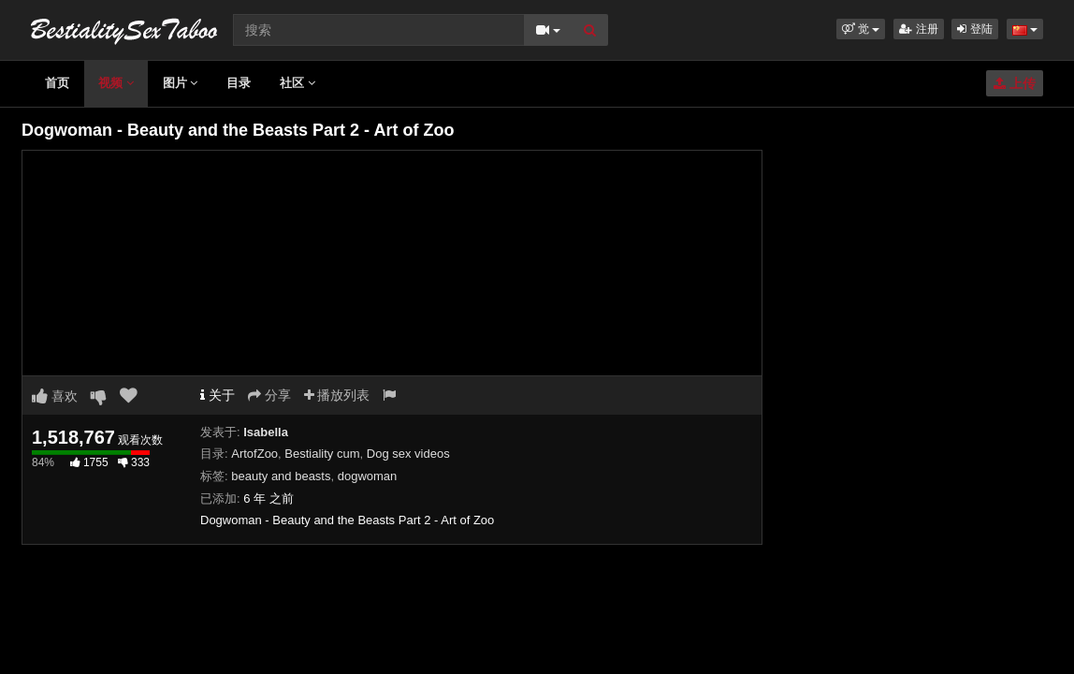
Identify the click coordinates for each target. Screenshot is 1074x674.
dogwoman (368, 476)
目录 (238, 83)
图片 (180, 83)
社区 (297, 83)
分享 (269, 395)
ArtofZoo (254, 454)
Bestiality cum (321, 454)
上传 (1015, 83)
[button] (861, 29)
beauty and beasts (280, 476)
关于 (217, 395)
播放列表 (337, 395)
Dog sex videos (408, 454)
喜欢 (55, 395)
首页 (57, 83)
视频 (116, 83)
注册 (918, 29)
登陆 (974, 29)
